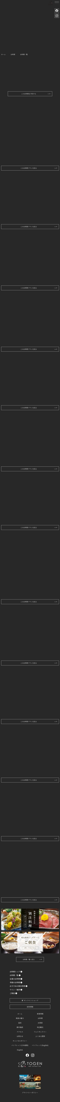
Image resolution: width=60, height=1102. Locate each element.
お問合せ (20, 1036)
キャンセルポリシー (20, 1041)
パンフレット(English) (40, 1045)
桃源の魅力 (20, 1018)
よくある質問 (40, 1036)
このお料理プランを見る (28, 168)
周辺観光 (40, 1027)
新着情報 (40, 1014)
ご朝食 (12, 993)
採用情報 (30, 1007)
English (20, 1050)
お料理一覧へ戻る (29, 959)
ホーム (19, 1014)
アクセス (20, 1032)
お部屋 (40, 1023)
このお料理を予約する (28, 94)
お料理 (40, 1018)
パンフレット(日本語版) (19, 1045)
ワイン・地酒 (15, 989)
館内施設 (20, 1027)
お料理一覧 (14, 975)
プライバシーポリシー (30, 1092)
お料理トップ (15, 971)
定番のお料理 (15, 979)
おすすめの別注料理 (17, 986)
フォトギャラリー (40, 1032)
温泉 (19, 1023)
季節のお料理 (15, 982)
